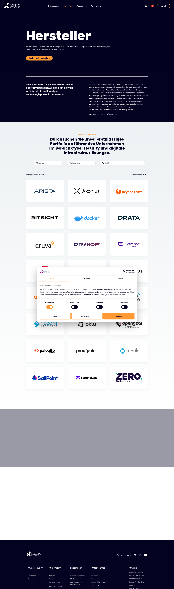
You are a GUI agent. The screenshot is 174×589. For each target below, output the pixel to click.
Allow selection (87, 316)
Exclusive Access (55, 586)
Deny (55, 316)
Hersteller (52, 575)
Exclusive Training (136, 572)
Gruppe (133, 568)
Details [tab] (87, 279)
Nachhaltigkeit (134, 579)
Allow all (119, 316)
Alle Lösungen (80, 163)
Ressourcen (82, 6)
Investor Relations (136, 575)
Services (31, 579)
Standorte (95, 585)
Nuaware (132, 585)
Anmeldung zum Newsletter (76, 583)
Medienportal (75, 579)
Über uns (94, 575)
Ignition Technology (137, 582)
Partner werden (55, 582)
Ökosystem (68, 6)
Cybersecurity (54, 6)
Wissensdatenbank (77, 575)
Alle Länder (47, 163)
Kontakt (163, 6)
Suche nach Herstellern (39, 58)
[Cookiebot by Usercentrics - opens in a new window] (124, 271)
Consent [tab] (53, 279)
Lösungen (32, 575)
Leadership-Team (98, 582)
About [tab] (120, 279)
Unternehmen (97, 6)
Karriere (94, 579)
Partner (52, 579)
